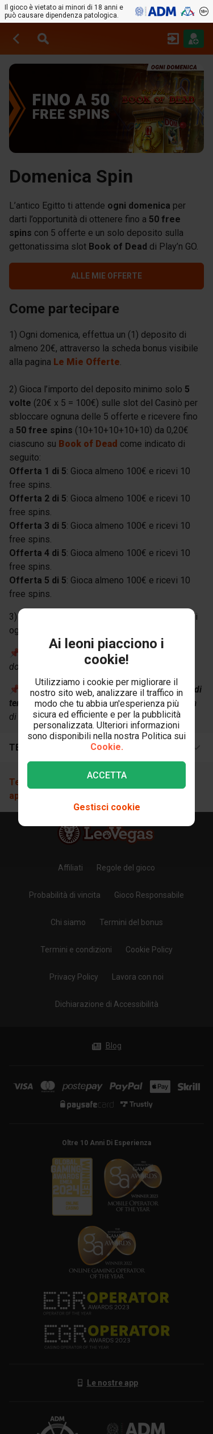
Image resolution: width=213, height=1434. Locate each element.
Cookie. (106, 746)
